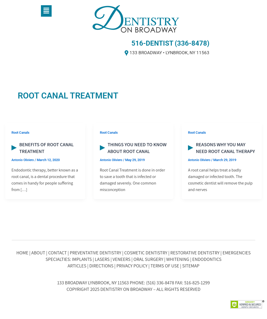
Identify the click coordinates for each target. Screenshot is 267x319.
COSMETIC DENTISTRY (145, 253)
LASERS (102, 259)
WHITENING (177, 259)
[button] (46, 11)
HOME (22, 253)
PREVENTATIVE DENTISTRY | (97, 253)
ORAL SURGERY (148, 259)
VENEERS (121, 259)
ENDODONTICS (206, 259)
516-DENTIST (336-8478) (170, 43)
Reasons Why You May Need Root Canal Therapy (222, 151)
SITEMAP (190, 266)
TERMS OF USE (164, 266)
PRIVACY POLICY (131, 266)
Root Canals (21, 132)
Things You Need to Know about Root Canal (132, 151)
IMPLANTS (82, 259)
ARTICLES (77, 266)
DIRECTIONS (101, 266)
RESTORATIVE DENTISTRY (195, 253)
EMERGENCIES (236, 253)
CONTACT (57, 253)
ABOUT (38, 253)
